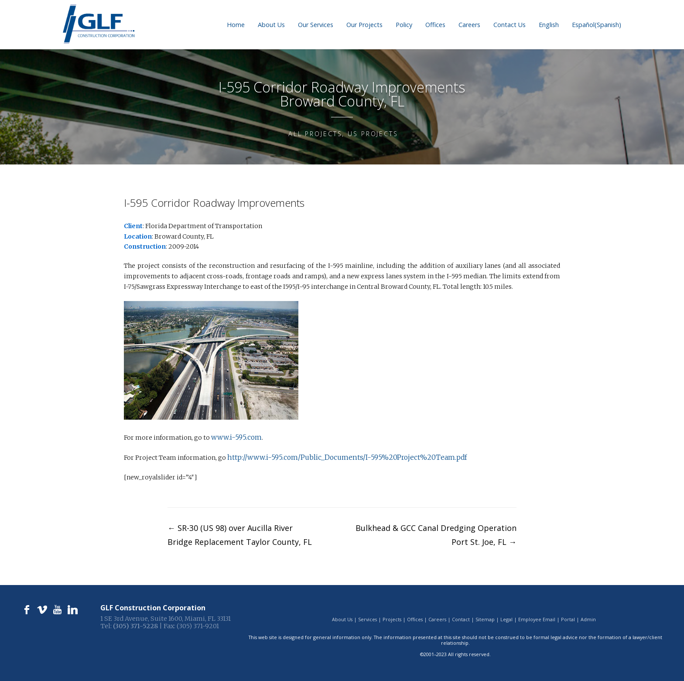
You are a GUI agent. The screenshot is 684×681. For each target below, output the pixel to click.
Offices (435, 24)
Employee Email (536, 617)
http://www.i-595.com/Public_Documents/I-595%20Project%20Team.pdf (336, 456)
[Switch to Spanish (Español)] (596, 24)
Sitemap (485, 617)
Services (367, 617)
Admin (588, 617)
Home (236, 24)
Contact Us (509, 24)
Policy (404, 24)
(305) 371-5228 (135, 624)
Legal (506, 617)
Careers (469, 24)
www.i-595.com (234, 437)
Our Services (315, 24)
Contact (461, 617)
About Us (271, 24)
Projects (392, 617)
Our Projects (364, 24)
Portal (568, 617)
